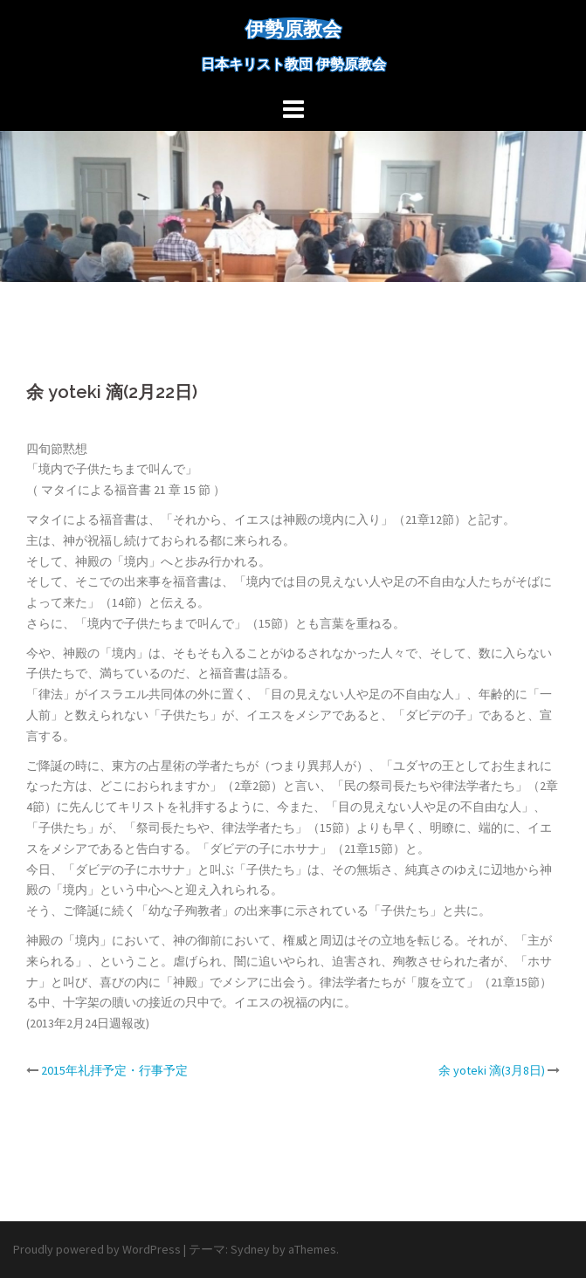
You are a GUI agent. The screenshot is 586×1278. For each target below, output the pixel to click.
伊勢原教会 (293, 28)
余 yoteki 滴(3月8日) (491, 1070)
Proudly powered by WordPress (97, 1249)
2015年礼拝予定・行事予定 (114, 1070)
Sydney (250, 1249)
